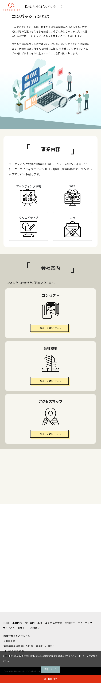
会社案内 (30, 623)
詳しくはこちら (50, 328)
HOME (6, 623)
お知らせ (70, 623)
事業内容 (17, 623)
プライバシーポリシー (15, 628)
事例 (39, 623)
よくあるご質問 (53, 623)
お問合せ (52, 679)
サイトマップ (84, 623)
